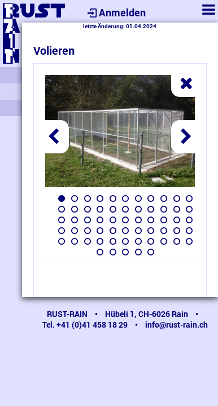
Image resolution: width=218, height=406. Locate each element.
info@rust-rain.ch (176, 324)
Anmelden (115, 12)
